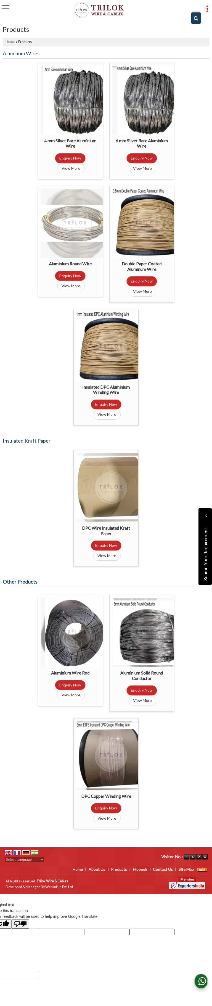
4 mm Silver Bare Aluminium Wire (70, 143)
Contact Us (163, 869)
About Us (97, 869)
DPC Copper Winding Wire (106, 796)
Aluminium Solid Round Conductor (141, 675)
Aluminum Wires (21, 53)
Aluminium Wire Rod (70, 672)
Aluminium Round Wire (70, 263)
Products (119, 869)
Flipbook (140, 869)
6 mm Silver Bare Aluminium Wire (142, 143)
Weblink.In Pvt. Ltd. (59, 887)
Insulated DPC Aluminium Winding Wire (106, 390)
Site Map (186, 869)
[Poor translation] (20, 924)
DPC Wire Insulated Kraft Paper (106, 531)
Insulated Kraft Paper (27, 441)
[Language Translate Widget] (24, 859)
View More (71, 168)
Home (10, 42)
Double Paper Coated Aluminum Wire (141, 266)
